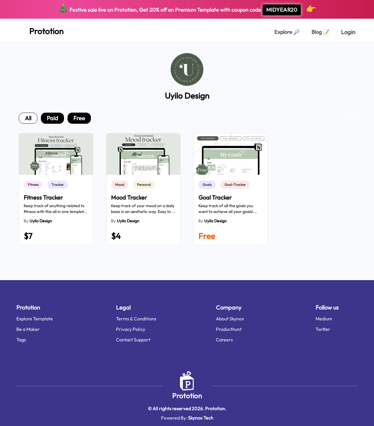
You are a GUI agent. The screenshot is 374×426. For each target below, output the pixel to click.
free (79, 118)
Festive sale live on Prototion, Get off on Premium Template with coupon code (187, 9)
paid (52, 118)
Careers (224, 340)
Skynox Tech (200, 418)
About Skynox (230, 319)
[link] (34, 184)
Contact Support (133, 340)
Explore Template (34, 319)
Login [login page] (348, 32)
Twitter (323, 329)
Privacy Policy (130, 329)
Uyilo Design (41, 221)
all (28, 118)
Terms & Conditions (136, 319)
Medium (324, 319)
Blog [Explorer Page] (320, 32)
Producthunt (229, 329)
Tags (21, 340)
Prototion (187, 395)
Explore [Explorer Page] (287, 32)
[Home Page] (39, 30)
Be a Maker (28, 329)
